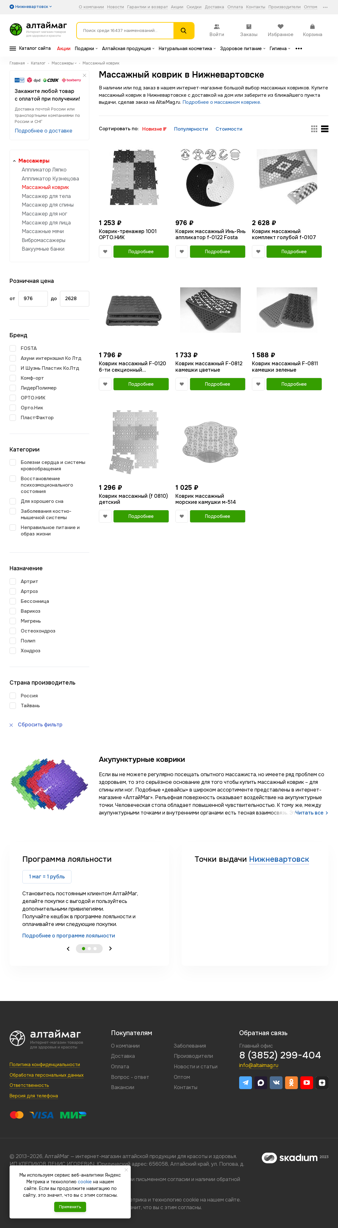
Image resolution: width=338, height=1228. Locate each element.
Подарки (86, 48)
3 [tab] (95, 948)
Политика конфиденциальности (45, 1064)
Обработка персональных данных (47, 1075)
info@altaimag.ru (258, 1065)
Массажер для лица (46, 222)
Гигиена (280, 48)
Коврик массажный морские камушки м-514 (205, 499)
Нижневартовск (279, 859)
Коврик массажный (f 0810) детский (133, 499)
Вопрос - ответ (130, 1077)
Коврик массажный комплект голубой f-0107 (284, 234)
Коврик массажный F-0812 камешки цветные (208, 366)
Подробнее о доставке (43, 130)
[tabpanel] (89, 896)
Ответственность (29, 1085)
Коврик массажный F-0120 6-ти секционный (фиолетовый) (132, 366)
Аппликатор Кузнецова (50, 178)
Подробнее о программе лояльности (68, 935)
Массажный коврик (45, 187)
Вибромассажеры (43, 240)
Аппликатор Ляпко (44, 169)
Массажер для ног (44, 213)
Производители (284, 7)
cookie (191, 1199)
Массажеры (33, 160)
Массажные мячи (43, 231)
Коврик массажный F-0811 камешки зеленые (285, 366)
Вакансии (122, 1087)
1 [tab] (83, 948)
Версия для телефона (34, 1096)
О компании (91, 7)
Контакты (255, 7)
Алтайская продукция (128, 48)
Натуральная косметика (187, 48)
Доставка (214, 7)
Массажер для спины (48, 204)
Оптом (310, 7)
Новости (115, 7)
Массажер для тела (46, 196)
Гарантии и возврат (147, 7)
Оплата (235, 7)
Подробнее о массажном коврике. (221, 102)
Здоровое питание (242, 48)
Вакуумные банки (43, 249)
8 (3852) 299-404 (280, 1055)
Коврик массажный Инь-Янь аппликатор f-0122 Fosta (210, 234)
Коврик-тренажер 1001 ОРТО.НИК (128, 234)
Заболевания (190, 1045)
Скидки (194, 7)
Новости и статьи (195, 1066)
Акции (177, 7)
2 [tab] (89, 948)
